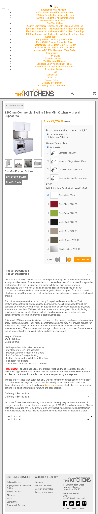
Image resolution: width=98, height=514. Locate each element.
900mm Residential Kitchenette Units (54, 12)
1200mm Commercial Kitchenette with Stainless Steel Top (55, 31)
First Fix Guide (13, 182)
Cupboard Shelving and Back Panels (55, 64)
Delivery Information (52, 82)
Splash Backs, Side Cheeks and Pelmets (55, 66)
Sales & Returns (14, 492)
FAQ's (9, 498)
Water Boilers (52, 36)
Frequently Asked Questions (52, 85)
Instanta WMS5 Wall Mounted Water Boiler (55, 50)
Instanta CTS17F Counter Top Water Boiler (55, 47)
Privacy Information (44, 492)
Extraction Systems (54, 69)
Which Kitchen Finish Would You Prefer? (66, 188)
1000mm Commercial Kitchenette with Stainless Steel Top (55, 28)
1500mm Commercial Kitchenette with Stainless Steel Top (55, 34)
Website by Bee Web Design (73, 508)
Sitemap (39, 482)
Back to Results (14, 106)
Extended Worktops (55, 58)
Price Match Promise (16, 505)
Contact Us (52, 74)
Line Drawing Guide (16, 176)
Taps (54, 72)
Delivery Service (14, 482)
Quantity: (50, 259)
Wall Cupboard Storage (54, 61)
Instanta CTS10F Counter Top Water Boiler (55, 45)
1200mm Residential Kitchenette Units (55, 18)
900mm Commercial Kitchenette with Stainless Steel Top (54, 26)
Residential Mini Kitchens (53, 9)
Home (53, 7)
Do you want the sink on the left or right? (66, 130)
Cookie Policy (52, 80)
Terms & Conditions (43, 485)
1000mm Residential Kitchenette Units (55, 15)
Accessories (52, 53)
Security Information (44, 489)
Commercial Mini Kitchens (52, 20)
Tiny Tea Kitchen (55, 23)
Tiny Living (54, 55)
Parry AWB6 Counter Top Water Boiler (54, 42)
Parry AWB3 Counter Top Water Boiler (54, 39)
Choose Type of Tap (56, 143)
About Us (51, 77)
